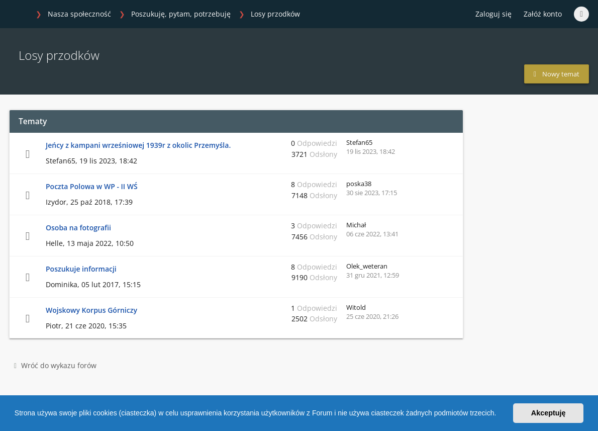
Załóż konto (543, 14)
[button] (499, 414)
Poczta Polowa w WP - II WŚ (92, 186)
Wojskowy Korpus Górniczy (91, 310)
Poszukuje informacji (81, 269)
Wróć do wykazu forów (55, 365)
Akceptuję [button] (548, 413)
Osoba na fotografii (78, 227)
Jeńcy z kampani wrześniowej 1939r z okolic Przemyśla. (138, 145)
